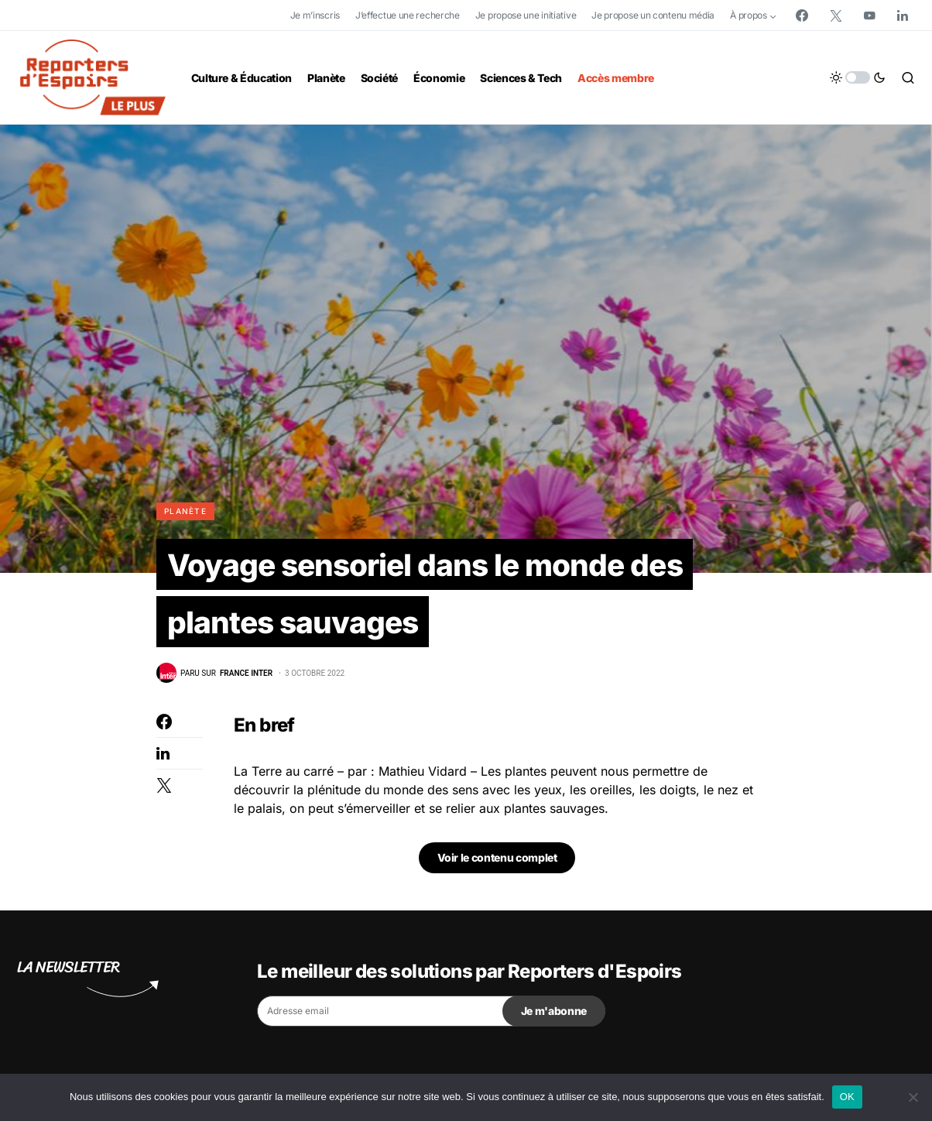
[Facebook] (802, 15)
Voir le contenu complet (497, 860)
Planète (185, 511)
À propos (748, 15)
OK (847, 1096)
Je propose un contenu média (652, 15)
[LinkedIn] (902, 15)
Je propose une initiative (526, 15)
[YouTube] (869, 15)
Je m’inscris (315, 15)
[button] (858, 77)
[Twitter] (836, 15)
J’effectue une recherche (407, 15)
